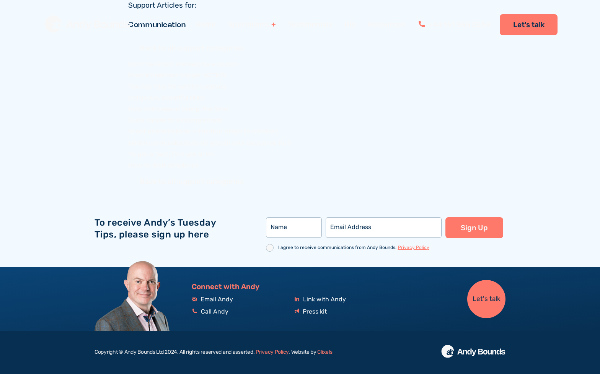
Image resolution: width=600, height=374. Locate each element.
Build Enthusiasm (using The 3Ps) (178, 109)
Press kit (311, 312)
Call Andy (210, 312)
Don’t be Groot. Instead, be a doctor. (183, 64)
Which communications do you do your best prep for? (210, 143)
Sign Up (474, 228)
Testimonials (310, 24)
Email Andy (212, 299)
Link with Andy (320, 299)
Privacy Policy (413, 247)
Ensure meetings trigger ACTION (177, 75)
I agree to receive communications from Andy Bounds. (353, 247)
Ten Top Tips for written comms (177, 87)
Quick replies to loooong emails (175, 121)
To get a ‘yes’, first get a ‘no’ (171, 154)
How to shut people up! (163, 166)
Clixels (324, 352)
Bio (349, 24)
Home (206, 24)
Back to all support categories (192, 48)
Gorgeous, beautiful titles (166, 98)
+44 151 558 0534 (454, 25)
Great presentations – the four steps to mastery (203, 132)
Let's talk (529, 25)
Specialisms (249, 24)
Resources (386, 24)
